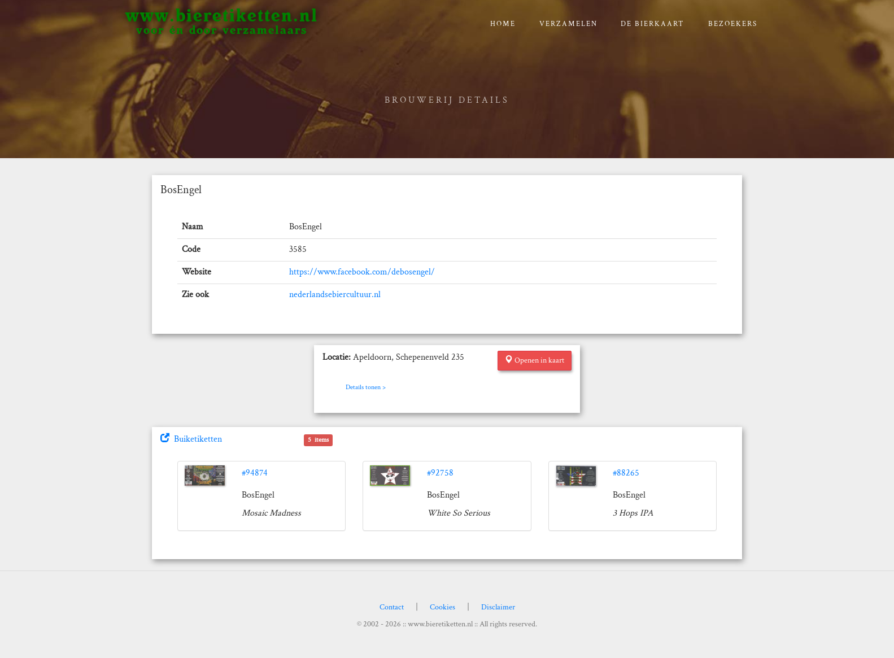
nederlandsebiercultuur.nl (335, 294)
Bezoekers (732, 24)
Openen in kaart (534, 360)
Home (503, 24)
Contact (392, 607)
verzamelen (568, 24)
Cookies (442, 607)
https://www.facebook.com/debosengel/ (362, 272)
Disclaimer (498, 607)
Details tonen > (366, 387)
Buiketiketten (191, 439)
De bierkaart (652, 24)
